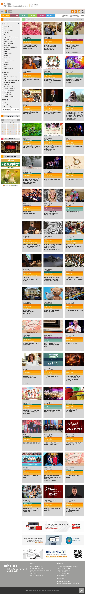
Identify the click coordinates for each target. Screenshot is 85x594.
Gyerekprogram (8, 39)
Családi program (8, 30)
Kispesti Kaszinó (8, 86)
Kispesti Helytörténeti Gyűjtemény (9, 83)
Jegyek (10, 11)
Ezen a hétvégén (8, 107)
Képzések (41, 15)
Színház (6, 66)
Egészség (6, 32)
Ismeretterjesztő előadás (10, 47)
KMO (5, 75)
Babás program (8, 26)
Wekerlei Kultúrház (9, 96)
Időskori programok (9, 41)
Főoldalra (80, 19)
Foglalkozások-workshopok (11, 37)
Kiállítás (6, 51)
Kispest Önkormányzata (36, 566)
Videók (80, 15)
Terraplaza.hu (34, 573)
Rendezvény (5, 15)
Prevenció (50, 15)
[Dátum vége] (15, 109)
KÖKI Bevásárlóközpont (36, 568)
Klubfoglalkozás (8, 53)
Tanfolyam (14, 15)
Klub (23, 15)
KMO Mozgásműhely (9, 88)
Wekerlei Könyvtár (9, 94)
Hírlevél (65, 15)
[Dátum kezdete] (6, 109)
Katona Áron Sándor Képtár (11, 80)
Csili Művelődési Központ (37, 575)
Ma (5, 102)
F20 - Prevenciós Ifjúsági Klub (10, 77)
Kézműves (7, 49)
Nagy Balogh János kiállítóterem (9, 91)
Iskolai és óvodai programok (8, 44)
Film (5, 35)
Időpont (5, 100)
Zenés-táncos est (8, 68)
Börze (5, 28)
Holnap (6, 104)
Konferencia (7, 58)
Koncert (6, 55)
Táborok (32, 15)
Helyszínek (5, 72)
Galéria (73, 15)
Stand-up (6, 64)
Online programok (9, 60)
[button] (5, 12)
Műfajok (5, 24)
